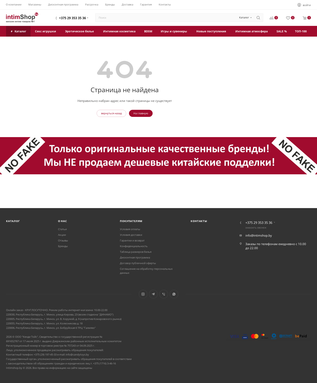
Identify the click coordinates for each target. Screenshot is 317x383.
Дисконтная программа (135, 257)
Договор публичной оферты (138, 263)
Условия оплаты (130, 229)
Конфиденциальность (134, 246)
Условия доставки (131, 235)
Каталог (13, 221)
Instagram (143, 294)
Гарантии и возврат (132, 240)
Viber (163, 294)
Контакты (199, 221)
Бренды (63, 246)
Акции (62, 235)
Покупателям (131, 221)
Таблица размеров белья (135, 252)
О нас (62, 221)
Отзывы (63, 240)
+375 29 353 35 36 (72, 18)
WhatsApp (174, 294)
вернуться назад (111, 113)
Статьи (62, 229)
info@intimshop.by (258, 235)
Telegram (153, 294)
